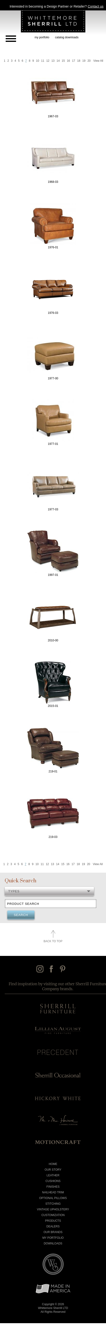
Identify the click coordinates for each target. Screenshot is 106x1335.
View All (98, 60)
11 (42, 60)
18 (78, 60)
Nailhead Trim (53, 1192)
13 (53, 60)
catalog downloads (66, 37)
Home (53, 1164)
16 (68, 60)
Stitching (53, 1203)
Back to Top (53, 941)
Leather (53, 1175)
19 (83, 60)
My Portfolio (53, 1237)
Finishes (53, 1186)
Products (53, 1220)
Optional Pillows (53, 1198)
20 (88, 60)
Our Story (53, 1169)
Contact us (95, 6)
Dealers (52, 1226)
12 (47, 60)
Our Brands (52, 1232)
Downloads (53, 1243)
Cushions (53, 1181)
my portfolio (42, 37)
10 (37, 60)
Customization (52, 1215)
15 (63, 60)
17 (73, 60)
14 (58, 60)
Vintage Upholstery (53, 1209)
